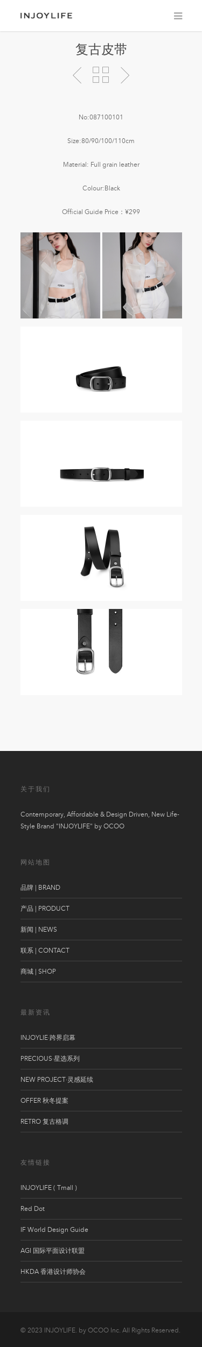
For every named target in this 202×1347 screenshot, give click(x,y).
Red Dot (32, 1209)
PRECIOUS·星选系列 (50, 1058)
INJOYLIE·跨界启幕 (47, 1037)
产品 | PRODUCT (44, 908)
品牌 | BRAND (40, 887)
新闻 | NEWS (38, 929)
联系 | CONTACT (44, 950)
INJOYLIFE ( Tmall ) (48, 1188)
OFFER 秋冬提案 (44, 1100)
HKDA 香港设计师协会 (53, 1271)
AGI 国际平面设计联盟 (52, 1250)
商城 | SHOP (38, 971)
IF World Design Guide (54, 1229)
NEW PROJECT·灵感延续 (56, 1079)
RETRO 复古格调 (44, 1121)
